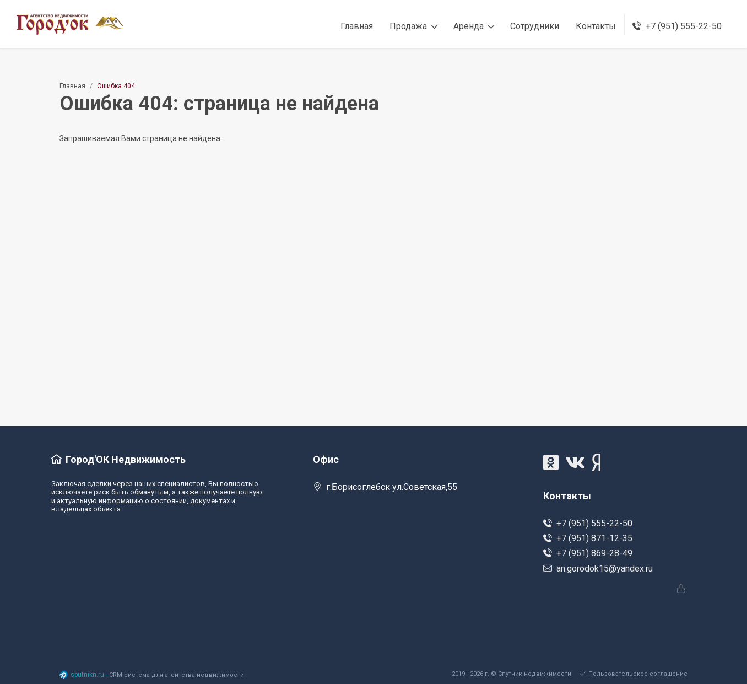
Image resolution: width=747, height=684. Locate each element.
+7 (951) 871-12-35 (587, 538)
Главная (72, 86)
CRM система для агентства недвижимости (176, 674)
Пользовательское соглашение (634, 673)
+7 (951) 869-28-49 (587, 553)
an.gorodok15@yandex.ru (598, 568)
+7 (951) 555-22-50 (587, 523)
